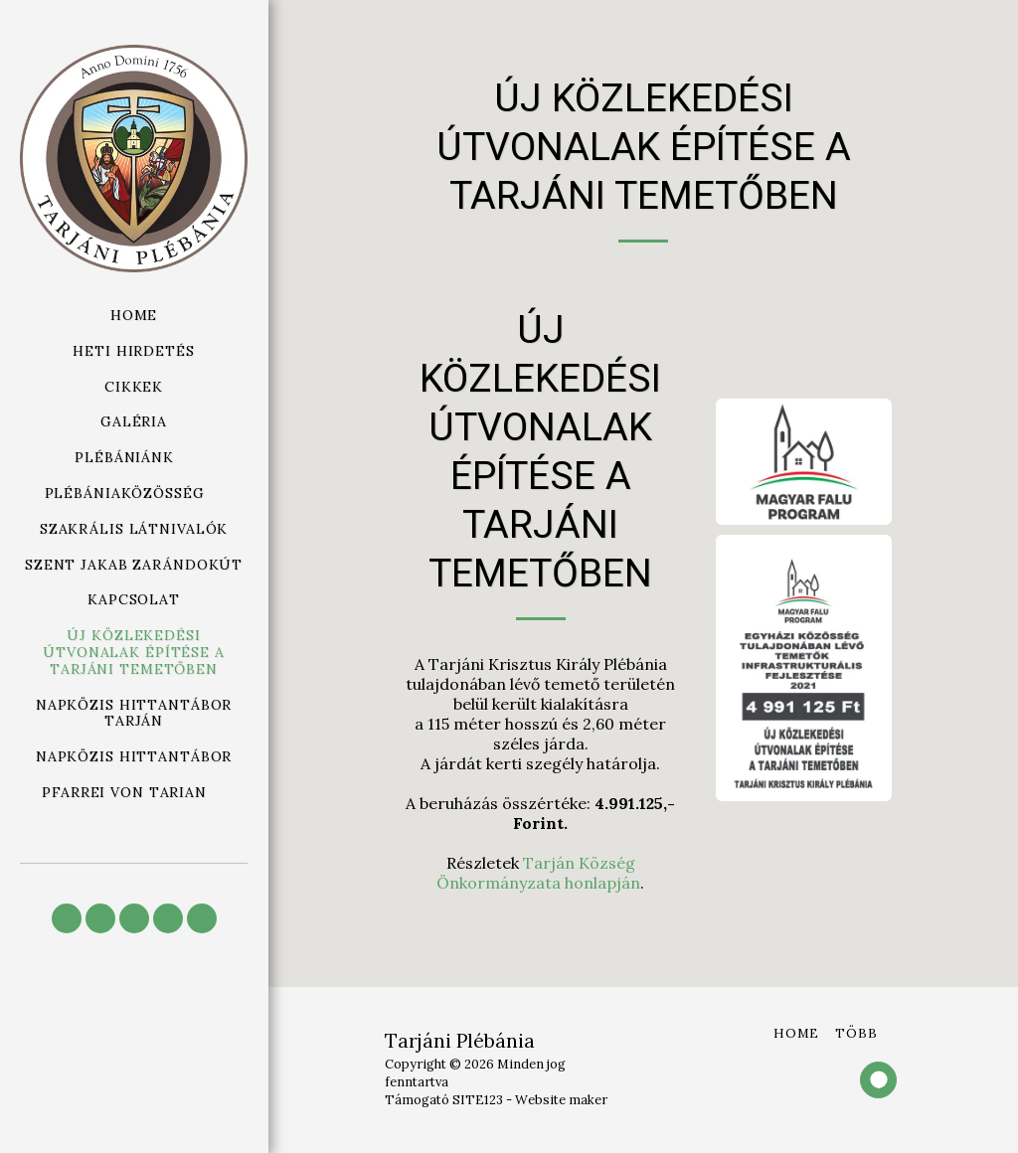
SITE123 (477, 1099)
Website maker (561, 1099)
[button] (134, 457)
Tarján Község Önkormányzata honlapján (538, 873)
